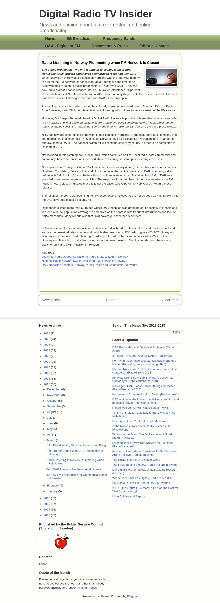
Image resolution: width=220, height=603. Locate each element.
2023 (47, 350)
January (52, 491)
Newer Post (51, 300)
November (54, 395)
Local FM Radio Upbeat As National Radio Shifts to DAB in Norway (85, 256)
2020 (47, 367)
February (53, 485)
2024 (47, 344)
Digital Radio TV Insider (95, 13)
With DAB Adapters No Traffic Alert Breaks (73, 469)
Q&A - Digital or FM (62, 46)
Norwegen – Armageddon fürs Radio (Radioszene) (144, 394)
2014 (47, 509)
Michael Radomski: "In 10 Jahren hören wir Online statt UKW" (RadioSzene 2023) (144, 371)
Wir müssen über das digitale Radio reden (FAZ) (143, 478)
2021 (47, 361)
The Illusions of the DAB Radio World (136, 459)
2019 (47, 373)
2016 (47, 498)
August (52, 412)
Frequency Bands (119, 38)
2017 (47, 384)
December (54, 389)
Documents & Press (110, 46)
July (50, 417)
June (50, 423)
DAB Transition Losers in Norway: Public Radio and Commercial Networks (89, 264)
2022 (47, 356)
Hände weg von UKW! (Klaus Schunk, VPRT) (141, 407)
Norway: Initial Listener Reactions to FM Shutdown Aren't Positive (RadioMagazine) (144, 453)
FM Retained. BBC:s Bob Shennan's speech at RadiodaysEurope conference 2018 (142, 379)
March (51, 440)
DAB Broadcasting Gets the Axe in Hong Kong (76, 445)
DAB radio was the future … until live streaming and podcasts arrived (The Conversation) (145, 401)
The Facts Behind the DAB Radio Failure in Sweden (145, 464)
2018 (47, 378)
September (54, 406)
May (50, 429)
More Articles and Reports (129, 496)
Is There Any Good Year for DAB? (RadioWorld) (143, 355)
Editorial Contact (154, 46)
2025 (47, 339)
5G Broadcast (79, 38)
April (50, 434)
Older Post (170, 300)
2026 (47, 333)
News (50, 38)
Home (111, 300)
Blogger (132, 596)
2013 (47, 515)
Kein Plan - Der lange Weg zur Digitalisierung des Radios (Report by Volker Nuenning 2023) (144, 362)
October (52, 400)
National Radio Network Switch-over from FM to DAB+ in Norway (83, 260)
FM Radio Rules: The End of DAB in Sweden (141, 483)
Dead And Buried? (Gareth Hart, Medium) (139, 421)
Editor (43, 564)
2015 (47, 503)
